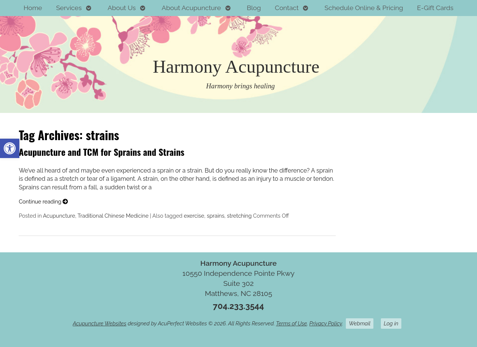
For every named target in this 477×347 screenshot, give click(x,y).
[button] (9, 148)
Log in (391, 323)
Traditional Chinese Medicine (113, 215)
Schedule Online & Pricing (364, 8)
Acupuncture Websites (99, 323)
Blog (254, 8)
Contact (287, 8)
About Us (122, 8)
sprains (215, 215)
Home (32, 8)
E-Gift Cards (435, 8)
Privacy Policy (325, 323)
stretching (239, 215)
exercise (194, 215)
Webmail (359, 323)
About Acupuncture (191, 8)
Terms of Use (291, 323)
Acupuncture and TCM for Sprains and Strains (101, 151)
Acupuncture (59, 215)
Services (69, 8)
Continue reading (43, 201)
